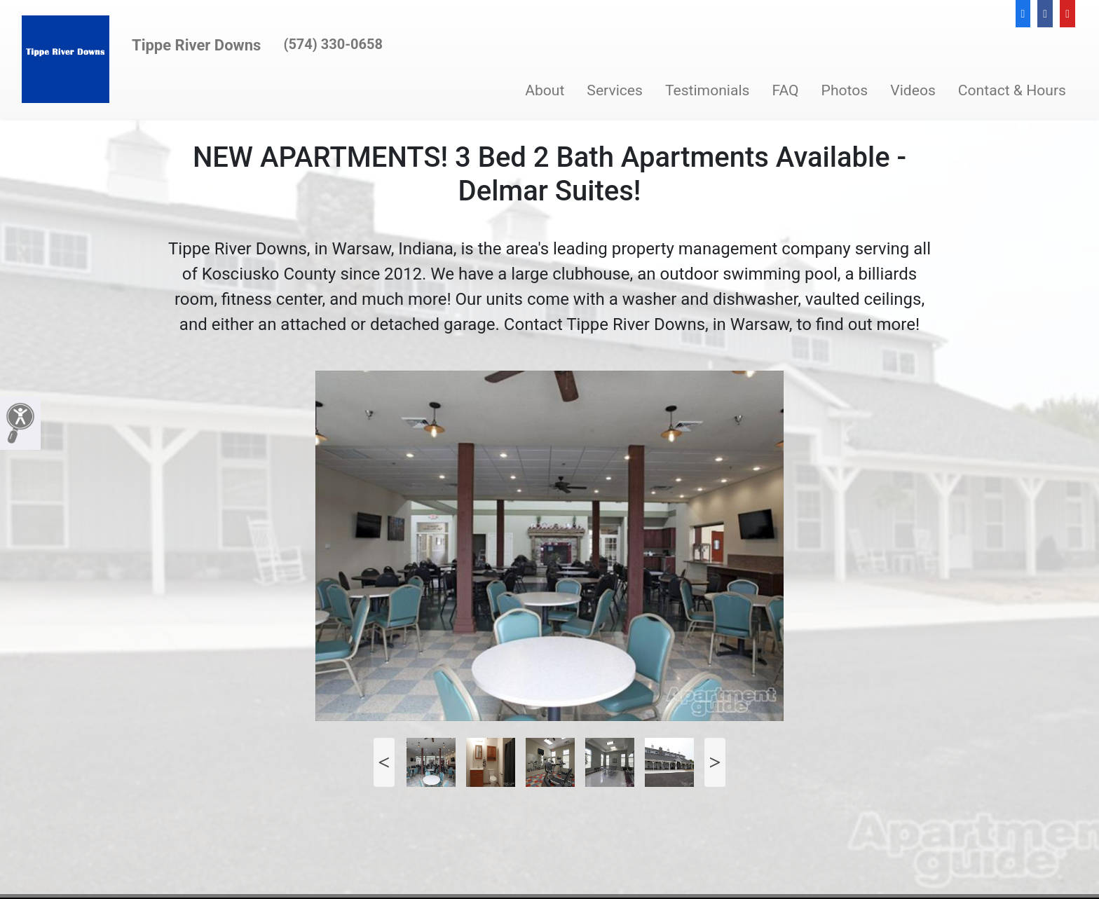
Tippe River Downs (196, 45)
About (544, 90)
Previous (384, 762)
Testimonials (707, 90)
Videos (913, 90)
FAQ (785, 90)
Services (615, 90)
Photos (844, 90)
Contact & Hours (1012, 90)
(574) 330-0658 (333, 44)
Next (714, 762)
